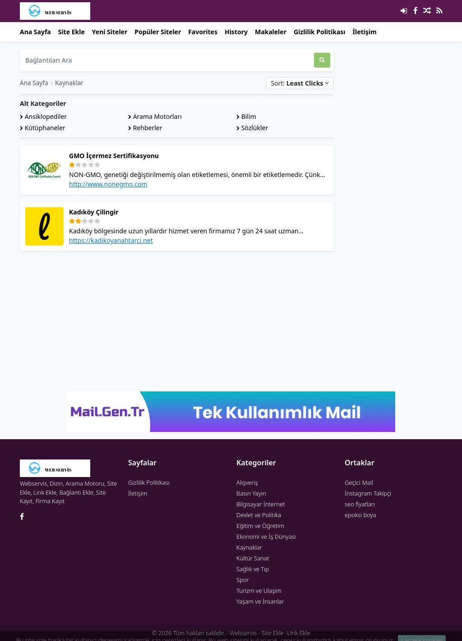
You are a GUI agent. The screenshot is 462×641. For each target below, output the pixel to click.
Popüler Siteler (157, 31)
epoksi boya (360, 515)
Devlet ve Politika (258, 515)
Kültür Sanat (252, 558)
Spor (242, 580)
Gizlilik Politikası (320, 31)
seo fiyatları (360, 504)
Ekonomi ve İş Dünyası (266, 536)
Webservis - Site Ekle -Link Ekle (270, 633)
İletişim (365, 31)
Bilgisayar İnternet (260, 504)
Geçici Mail (359, 482)
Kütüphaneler (42, 127)
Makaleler (270, 31)
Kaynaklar (69, 82)
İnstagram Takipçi (368, 493)
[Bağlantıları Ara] (166, 60)
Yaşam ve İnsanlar (260, 601)
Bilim (246, 116)
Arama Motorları (155, 116)
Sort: (300, 83)
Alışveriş (247, 482)
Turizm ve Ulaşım (259, 590)
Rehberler (145, 127)
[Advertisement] (177, 321)
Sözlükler (252, 127)
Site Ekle (71, 31)
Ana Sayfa (35, 31)
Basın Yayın (251, 493)
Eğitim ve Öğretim (260, 526)
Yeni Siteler (109, 31)
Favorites (202, 31)
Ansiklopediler (43, 116)
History (236, 31)
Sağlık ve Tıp (252, 569)
